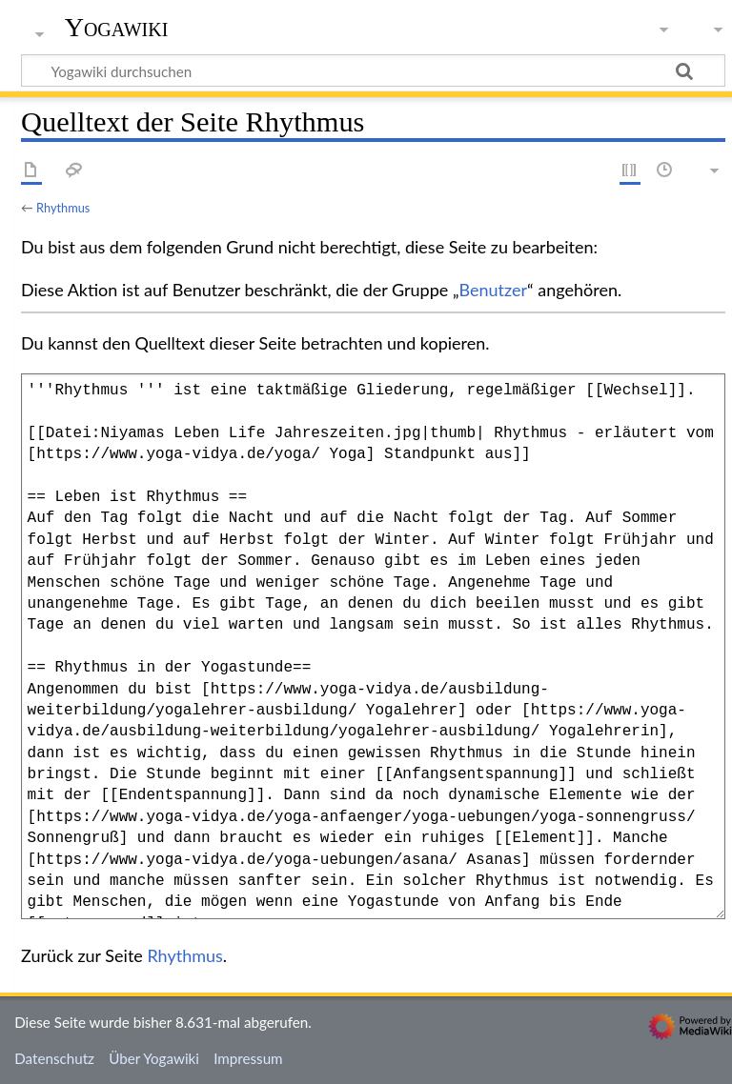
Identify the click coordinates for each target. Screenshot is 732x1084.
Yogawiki (117, 27)
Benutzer (493, 289)
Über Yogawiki (154, 1058)
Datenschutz (54, 1058)
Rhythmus (63, 207)
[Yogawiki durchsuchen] (373, 70)
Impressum (248, 1058)
